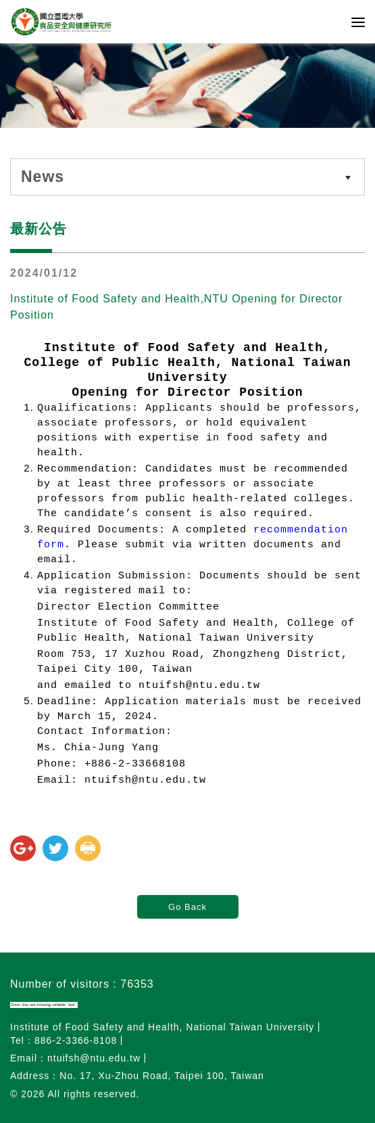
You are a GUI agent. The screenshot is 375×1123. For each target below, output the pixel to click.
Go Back (188, 907)
